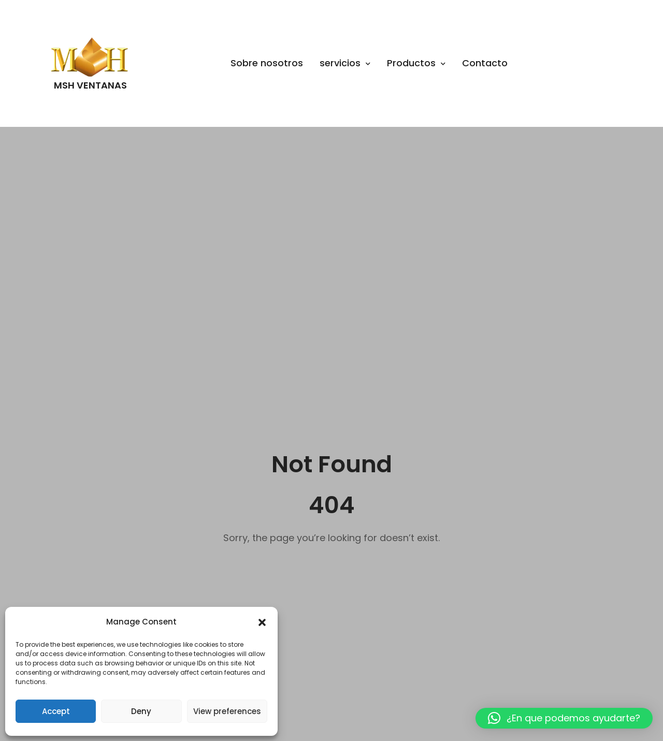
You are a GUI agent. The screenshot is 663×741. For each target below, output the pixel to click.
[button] (262, 622)
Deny (141, 711)
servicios (345, 62)
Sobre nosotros (266, 62)
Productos (416, 62)
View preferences (227, 711)
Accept (56, 711)
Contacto (485, 62)
